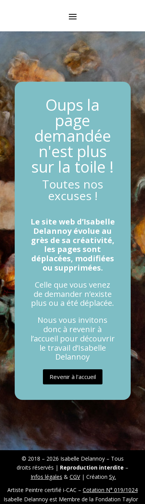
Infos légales (46, 476)
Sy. (112, 476)
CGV (75, 476)
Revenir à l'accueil (72, 377)
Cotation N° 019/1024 (110, 490)
